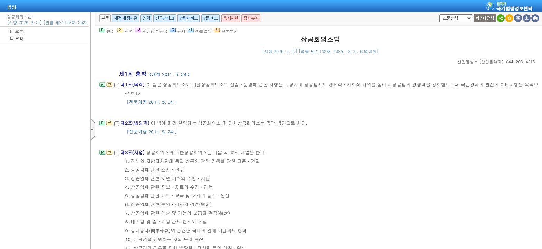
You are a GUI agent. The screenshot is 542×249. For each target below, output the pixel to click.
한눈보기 (226, 31)
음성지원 (230, 18)
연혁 (146, 18)
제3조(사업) (133, 152)
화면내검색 (485, 18)
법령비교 (210, 18)
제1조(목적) (133, 84)
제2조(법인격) (135, 123)
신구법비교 (165, 18)
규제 (177, 31)
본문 (16, 32)
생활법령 (200, 31)
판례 (107, 31)
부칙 (16, 39)
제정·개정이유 (125, 18)
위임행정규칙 (151, 31)
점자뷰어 (250, 18)
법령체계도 (188, 18)
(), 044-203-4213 (496, 61)
